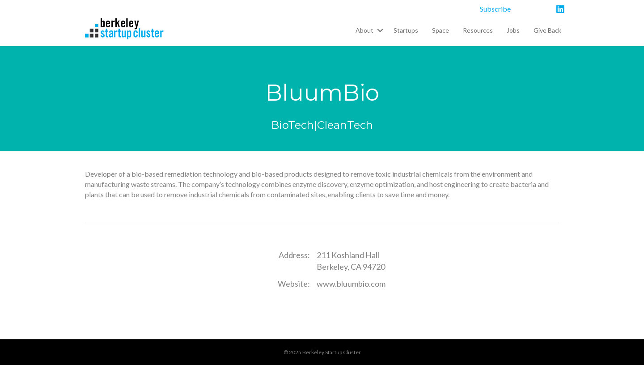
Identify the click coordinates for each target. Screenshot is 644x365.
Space (440, 30)
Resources (478, 30)
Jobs (513, 30)
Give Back (547, 30)
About (364, 30)
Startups (406, 30)
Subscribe (495, 8)
